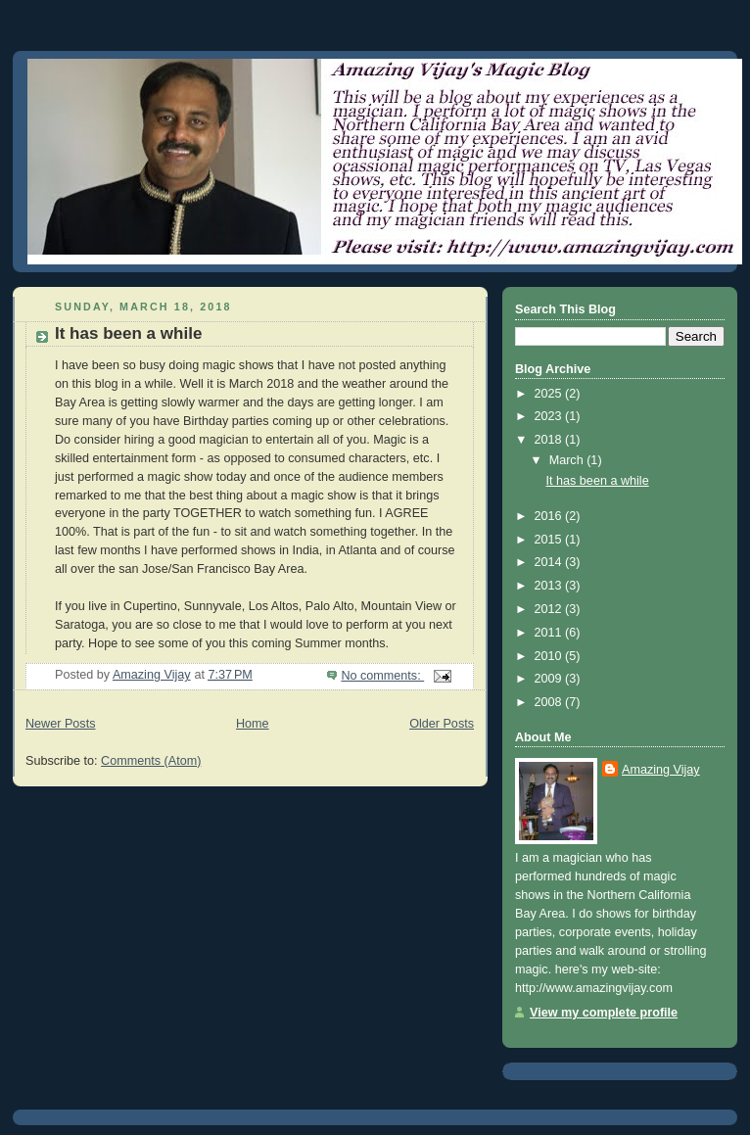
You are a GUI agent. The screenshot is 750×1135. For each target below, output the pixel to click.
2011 (550, 632)
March (568, 460)
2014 (550, 562)
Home (252, 724)
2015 (550, 539)
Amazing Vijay (661, 770)
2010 (550, 656)
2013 (550, 585)
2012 (550, 609)
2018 (550, 440)
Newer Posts (60, 724)
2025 (550, 394)
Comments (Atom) (151, 761)
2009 (550, 679)
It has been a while (128, 333)
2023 (550, 416)
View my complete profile (604, 1012)
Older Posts (441, 724)
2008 (550, 702)
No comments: (382, 676)
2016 (550, 516)
